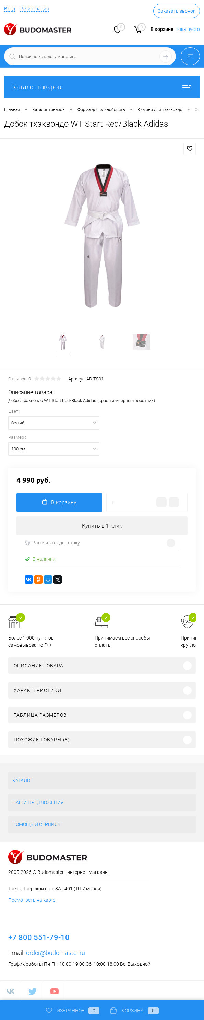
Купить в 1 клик (102, 526)
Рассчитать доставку (52, 543)
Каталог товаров (102, 87)
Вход (9, 8)
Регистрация (34, 8)
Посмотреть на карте (31, 900)
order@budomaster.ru (55, 953)
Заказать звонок (176, 11)
